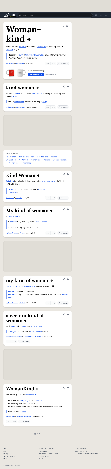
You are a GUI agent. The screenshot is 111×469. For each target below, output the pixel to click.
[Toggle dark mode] (101, 15)
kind (16, 101)
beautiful (13, 221)
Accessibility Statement (47, 448)
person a (11, 291)
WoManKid (23, 160)
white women (36, 326)
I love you (12, 331)
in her (44, 181)
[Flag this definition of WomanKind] (68, 387)
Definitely (10, 181)
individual (16, 93)
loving (44, 101)
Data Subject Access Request (48, 459)
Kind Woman (10, 198)
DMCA (5, 459)
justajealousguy (21, 107)
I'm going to (30, 54)
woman (21, 101)
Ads (4, 448)
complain (40, 54)
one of (8, 286)
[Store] (96, 15)
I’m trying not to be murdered (34, 336)
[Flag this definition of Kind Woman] (68, 174)
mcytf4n (19, 198)
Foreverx (23, 233)
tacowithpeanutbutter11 (24, 417)
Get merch (63, 63)
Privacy (5, 454)
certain (33, 331)
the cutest (16, 286)
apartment (51, 181)
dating (23, 326)
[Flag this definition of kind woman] (68, 86)
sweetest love (29, 286)
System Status (44, 456)
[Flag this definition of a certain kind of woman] (68, 314)
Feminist (20, 54)
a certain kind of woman (47, 157)
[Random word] (90, 15)
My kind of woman (26, 157)
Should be (41, 46)
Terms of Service (9, 456)
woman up (27, 163)
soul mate (39, 221)
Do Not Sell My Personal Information (86, 454)
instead (9, 49)
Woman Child (14, 163)
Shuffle (37, 434)
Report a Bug (43, 451)
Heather (46, 221)
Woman (47, 160)
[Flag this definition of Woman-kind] (67, 26)
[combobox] (55, 15)
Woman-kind (10, 63)
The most (12, 189)
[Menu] (106, 15)
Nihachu (41, 189)
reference (14, 326)
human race (31, 394)
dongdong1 (20, 63)
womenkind (35, 160)
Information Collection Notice (48, 454)
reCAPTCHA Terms (81, 451)
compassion (37, 93)
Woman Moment (60, 160)
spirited (14, 96)
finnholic (22, 303)
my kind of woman (12, 303)
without (22, 46)
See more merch (50, 74)
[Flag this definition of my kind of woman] (68, 279)
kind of (11, 216)
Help (4, 451)
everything (24, 400)
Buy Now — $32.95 (36, 74)
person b (11, 294)
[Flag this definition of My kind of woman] (68, 209)
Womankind (11, 160)
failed (24, 411)
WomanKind (10, 417)
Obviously (13, 192)
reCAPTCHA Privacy (81, 448)
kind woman (10, 107)
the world (38, 400)
